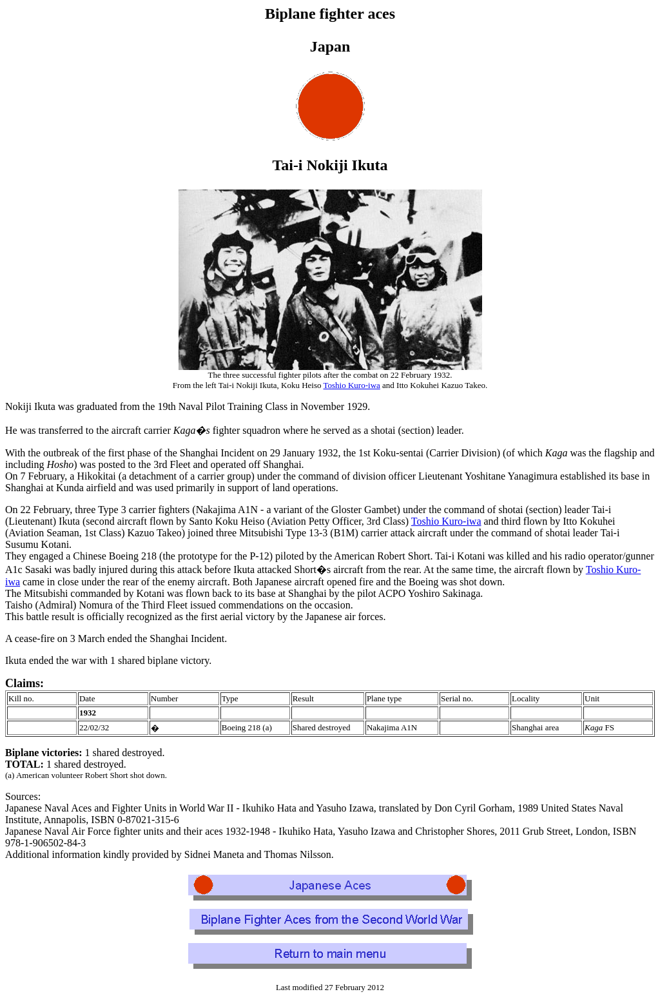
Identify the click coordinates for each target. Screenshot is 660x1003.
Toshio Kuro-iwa (352, 385)
